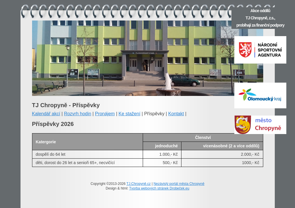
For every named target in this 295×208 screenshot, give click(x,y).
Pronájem (105, 113)
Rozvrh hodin (77, 113)
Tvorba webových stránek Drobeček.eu (159, 188)
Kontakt (176, 113)
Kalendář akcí (46, 113)
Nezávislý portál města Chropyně (178, 184)
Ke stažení (129, 113)
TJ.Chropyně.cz (139, 184)
